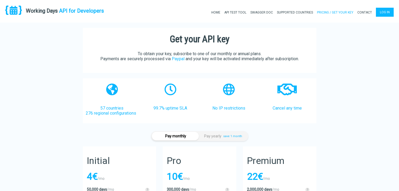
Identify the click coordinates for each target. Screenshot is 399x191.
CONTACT (364, 12)
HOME (215, 12)
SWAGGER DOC (261, 12)
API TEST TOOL (235, 12)
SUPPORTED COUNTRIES (295, 12)
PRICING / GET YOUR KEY (335, 12)
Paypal (178, 58)
